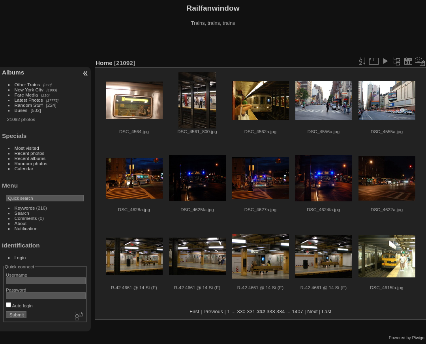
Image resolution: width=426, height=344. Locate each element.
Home (104, 63)
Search (22, 213)
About (21, 223)
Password (16, 289)
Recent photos (30, 153)
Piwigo (418, 337)
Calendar (24, 168)
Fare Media (26, 94)
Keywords (25, 207)
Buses (21, 110)
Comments (26, 218)
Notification (26, 228)
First (194, 311)
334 (280, 311)
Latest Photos (29, 99)
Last (326, 311)
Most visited (27, 148)
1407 (297, 311)
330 (241, 311)
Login (20, 257)
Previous (213, 311)
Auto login (19, 305)
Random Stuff (29, 105)
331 (251, 311)
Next (312, 311)
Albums (13, 72)
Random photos (31, 163)
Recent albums (30, 158)
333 (270, 311)
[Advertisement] (213, 43)
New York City (29, 89)
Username (16, 274)
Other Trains (27, 84)
